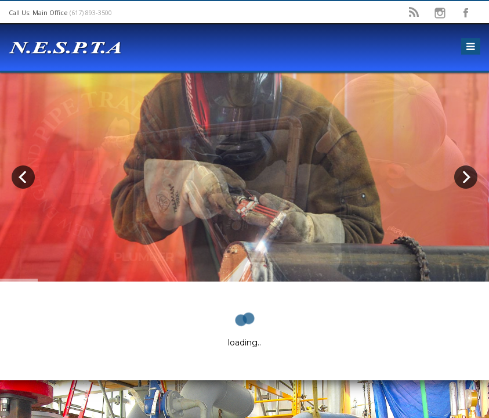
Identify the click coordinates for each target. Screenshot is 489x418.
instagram (439, 12)
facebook (465, 12)
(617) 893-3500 (91, 12)
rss (413, 12)
